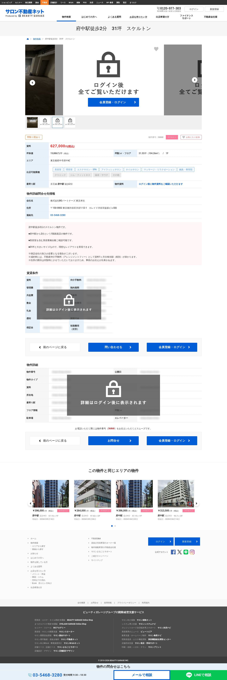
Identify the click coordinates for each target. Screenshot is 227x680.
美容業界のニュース (137, 631)
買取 (118, 2)
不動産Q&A (96, 538)
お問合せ (113, 440)
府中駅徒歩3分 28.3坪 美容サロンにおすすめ (176, 500)
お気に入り (190, 137)
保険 (78, 2)
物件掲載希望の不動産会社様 (103, 547)
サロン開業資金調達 (52, 635)
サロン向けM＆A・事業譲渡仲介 (57, 643)
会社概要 (81, 603)
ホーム (33, 538)
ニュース (99, 2)
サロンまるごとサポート (101, 551)
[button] (32, 82)
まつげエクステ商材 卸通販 (60, 624)
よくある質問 (36, 566)
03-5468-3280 (58, 215)
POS (85, 2)
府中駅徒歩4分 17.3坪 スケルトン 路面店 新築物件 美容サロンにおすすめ (50, 500)
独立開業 (28, 2)
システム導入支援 (139, 624)
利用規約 (145, 603)
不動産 (44, 2)
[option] (113, 80)
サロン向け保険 (137, 620)
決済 (91, 2)
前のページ (55, 347)
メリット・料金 (38, 574)
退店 (124, 2)
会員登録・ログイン (112, 102)
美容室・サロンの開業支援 (54, 631)
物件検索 (37, 39)
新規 (186, 541)
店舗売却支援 (140, 643)
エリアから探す (38, 546)
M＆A (71, 2)
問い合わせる (113, 347)
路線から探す (38, 549)
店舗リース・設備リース (56, 647)
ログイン (160, 541)
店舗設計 (53, 2)
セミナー (18, 2)
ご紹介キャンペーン (99, 556)
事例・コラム (38, 577)
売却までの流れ (38, 580)
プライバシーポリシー (126, 603)
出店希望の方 (36, 587)
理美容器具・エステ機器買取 (146, 639)
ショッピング (7, 2)
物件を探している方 (39, 562)
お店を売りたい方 (38, 571)
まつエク (133, 2)
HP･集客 (109, 2)
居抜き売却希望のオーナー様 (103, 543)
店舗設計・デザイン (54, 650)
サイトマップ (97, 560)
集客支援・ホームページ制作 (141, 635)
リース (63, 2)
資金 (37, 2)
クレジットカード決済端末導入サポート (146, 627)
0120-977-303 (169, 9)
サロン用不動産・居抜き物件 (56, 639)
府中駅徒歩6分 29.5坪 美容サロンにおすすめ (92, 500)
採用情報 (108, 603)
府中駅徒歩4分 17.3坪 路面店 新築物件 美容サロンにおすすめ (134, 500)
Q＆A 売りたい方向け (42, 583)
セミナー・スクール (50, 627)
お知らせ (34, 553)
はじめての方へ (37, 558)
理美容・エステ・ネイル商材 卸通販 (64, 620)
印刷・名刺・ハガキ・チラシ (141, 647)
